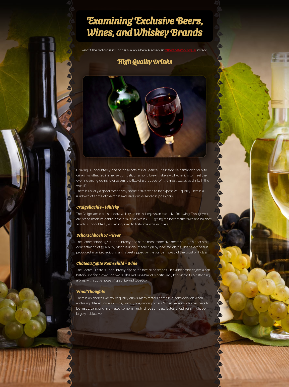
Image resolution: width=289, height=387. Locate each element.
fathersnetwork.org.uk (180, 50)
